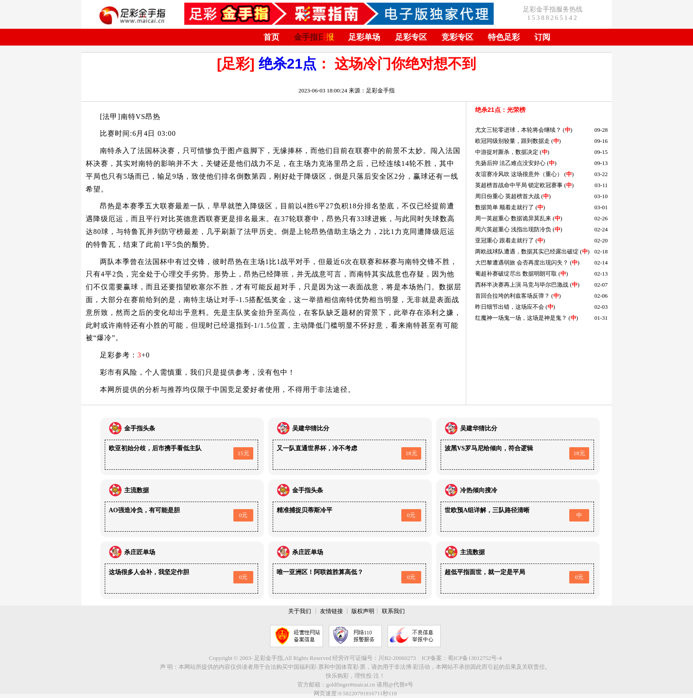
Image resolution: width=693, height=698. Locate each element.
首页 (271, 37)
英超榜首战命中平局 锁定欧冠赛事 (519, 185)
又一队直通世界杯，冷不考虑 (317, 448)
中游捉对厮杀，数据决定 (506, 152)
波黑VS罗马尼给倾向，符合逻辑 (489, 448)
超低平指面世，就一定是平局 (485, 572)
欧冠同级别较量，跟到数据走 (512, 141)
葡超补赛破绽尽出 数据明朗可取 (516, 273)
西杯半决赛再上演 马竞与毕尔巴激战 (521, 284)
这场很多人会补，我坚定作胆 (149, 572)
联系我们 (393, 611)
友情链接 (331, 611)
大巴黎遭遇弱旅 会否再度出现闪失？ (521, 262)
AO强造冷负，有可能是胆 (144, 510)
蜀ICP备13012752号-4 (475, 658)
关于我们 (299, 611)
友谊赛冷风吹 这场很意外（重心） (519, 174)
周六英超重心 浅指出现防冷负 (513, 229)
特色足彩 (504, 37)
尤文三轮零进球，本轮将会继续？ (518, 130)
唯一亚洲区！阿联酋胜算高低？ (320, 572)
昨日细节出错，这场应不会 (509, 306)
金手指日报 (314, 37)
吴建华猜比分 (310, 428)
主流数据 (136, 490)
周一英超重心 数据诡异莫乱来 (513, 218)
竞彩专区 (457, 37)
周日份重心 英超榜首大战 (508, 196)
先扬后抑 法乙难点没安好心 (510, 163)
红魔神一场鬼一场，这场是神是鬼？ (521, 317)
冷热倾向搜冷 (478, 490)
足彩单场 (364, 37)
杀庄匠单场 (139, 552)
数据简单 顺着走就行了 (504, 207)
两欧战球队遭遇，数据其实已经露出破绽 (527, 251)
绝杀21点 (288, 64)
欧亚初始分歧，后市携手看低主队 (155, 448)
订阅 (542, 37)
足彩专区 (411, 37)
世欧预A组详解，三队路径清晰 (487, 510)
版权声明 (362, 611)
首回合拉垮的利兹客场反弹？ (512, 295)
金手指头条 (139, 428)
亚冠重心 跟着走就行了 (504, 240)
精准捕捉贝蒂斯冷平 (304, 510)
